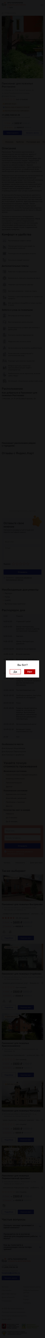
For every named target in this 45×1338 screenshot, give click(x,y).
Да (15, 671)
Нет (29, 671)
